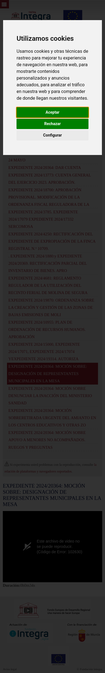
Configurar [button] (52, 135)
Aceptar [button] (53, 112)
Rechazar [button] (52, 123)
